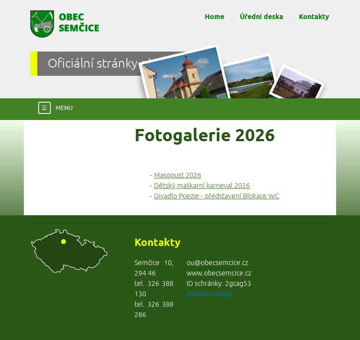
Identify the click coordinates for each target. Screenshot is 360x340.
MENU (55, 107)
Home (214, 17)
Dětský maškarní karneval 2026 (202, 185)
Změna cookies (209, 294)
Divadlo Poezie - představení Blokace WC (216, 196)
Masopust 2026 (177, 175)
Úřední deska (261, 17)
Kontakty (314, 17)
